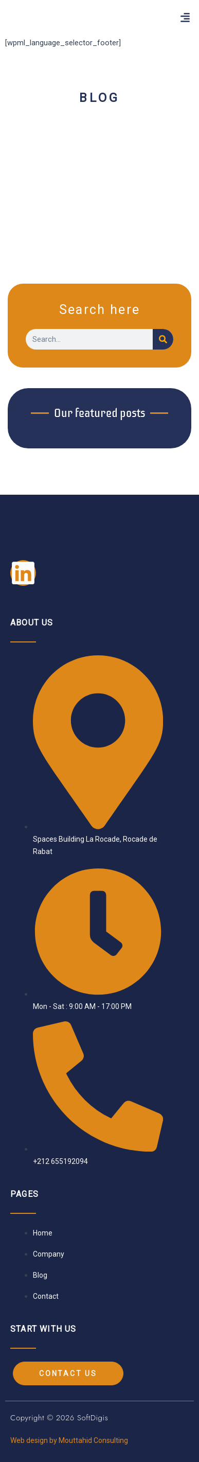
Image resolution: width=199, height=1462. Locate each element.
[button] (185, 18)
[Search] (163, 339)
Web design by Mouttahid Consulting (69, 1440)
